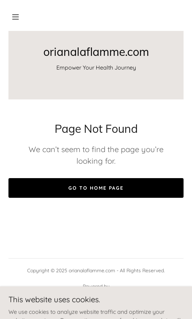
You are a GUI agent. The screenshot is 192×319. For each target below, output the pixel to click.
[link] (96, 51)
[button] (15, 17)
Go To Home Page (96, 188)
